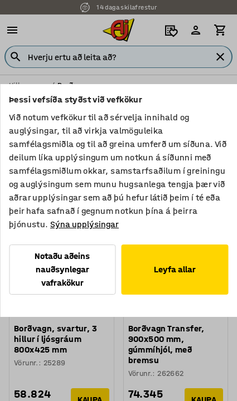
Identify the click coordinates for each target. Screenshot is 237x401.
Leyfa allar (175, 269)
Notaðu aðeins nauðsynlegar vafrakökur (62, 269)
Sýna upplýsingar (84, 224)
